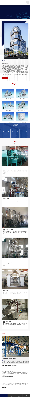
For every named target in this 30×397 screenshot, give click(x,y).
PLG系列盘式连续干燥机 (22, 98)
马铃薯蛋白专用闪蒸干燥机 (8, 229)
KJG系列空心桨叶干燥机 (8, 98)
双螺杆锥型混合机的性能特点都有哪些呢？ (9, 358)
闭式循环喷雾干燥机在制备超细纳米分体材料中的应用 (9, 371)
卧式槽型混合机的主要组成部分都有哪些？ (8, 382)
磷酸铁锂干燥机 (6, 198)
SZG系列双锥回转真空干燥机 (8, 122)
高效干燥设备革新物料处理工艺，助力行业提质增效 (9, 365)
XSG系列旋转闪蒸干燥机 (8, 110)
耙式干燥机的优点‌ (4, 387)
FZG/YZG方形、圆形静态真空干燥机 (21, 122)
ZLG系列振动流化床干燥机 (21, 110)
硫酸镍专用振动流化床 (7, 321)
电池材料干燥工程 (6, 290)
